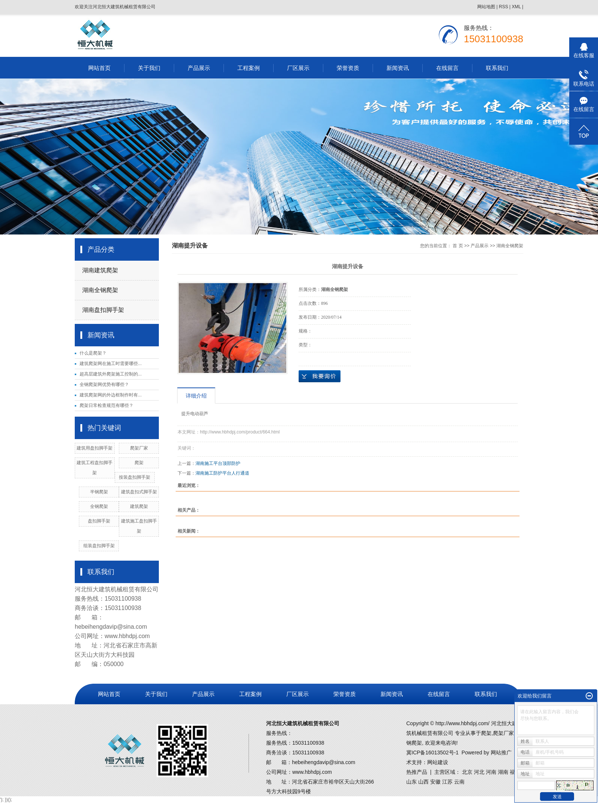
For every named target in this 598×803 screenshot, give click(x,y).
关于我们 (149, 68)
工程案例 (248, 68)
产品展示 (199, 68)
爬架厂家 (139, 448)
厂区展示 (298, 68)
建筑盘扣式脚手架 (139, 491)
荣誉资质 (348, 68)
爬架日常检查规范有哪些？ (106, 405)
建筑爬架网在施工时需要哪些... (111, 363)
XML (516, 6)
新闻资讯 (397, 68)
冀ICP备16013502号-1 (432, 753)
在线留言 (447, 68)
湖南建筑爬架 (100, 270)
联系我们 (497, 68)
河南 (491, 772)
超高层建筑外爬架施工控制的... (111, 374)
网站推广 (501, 753)
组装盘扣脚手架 (99, 545)
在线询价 (319, 376)
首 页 (458, 245)
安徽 (435, 782)
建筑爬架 (139, 506)
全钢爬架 (99, 506)
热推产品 (416, 772)
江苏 (447, 782)
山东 (411, 782)
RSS (503, 6)
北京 (467, 772)
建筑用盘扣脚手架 (94, 448)
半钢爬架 (99, 491)
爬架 (139, 462)
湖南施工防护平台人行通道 (222, 473)
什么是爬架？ (93, 353)
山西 (423, 782)
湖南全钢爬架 (100, 290)
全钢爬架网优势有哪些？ (104, 384)
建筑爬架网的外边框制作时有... (111, 395)
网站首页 (99, 68)
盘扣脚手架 (99, 521)
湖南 (503, 772)
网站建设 (437, 762)
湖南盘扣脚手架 (103, 310)
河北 (479, 772)
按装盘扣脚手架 (134, 477)
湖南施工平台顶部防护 (217, 463)
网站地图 (486, 6)
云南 (459, 782)
